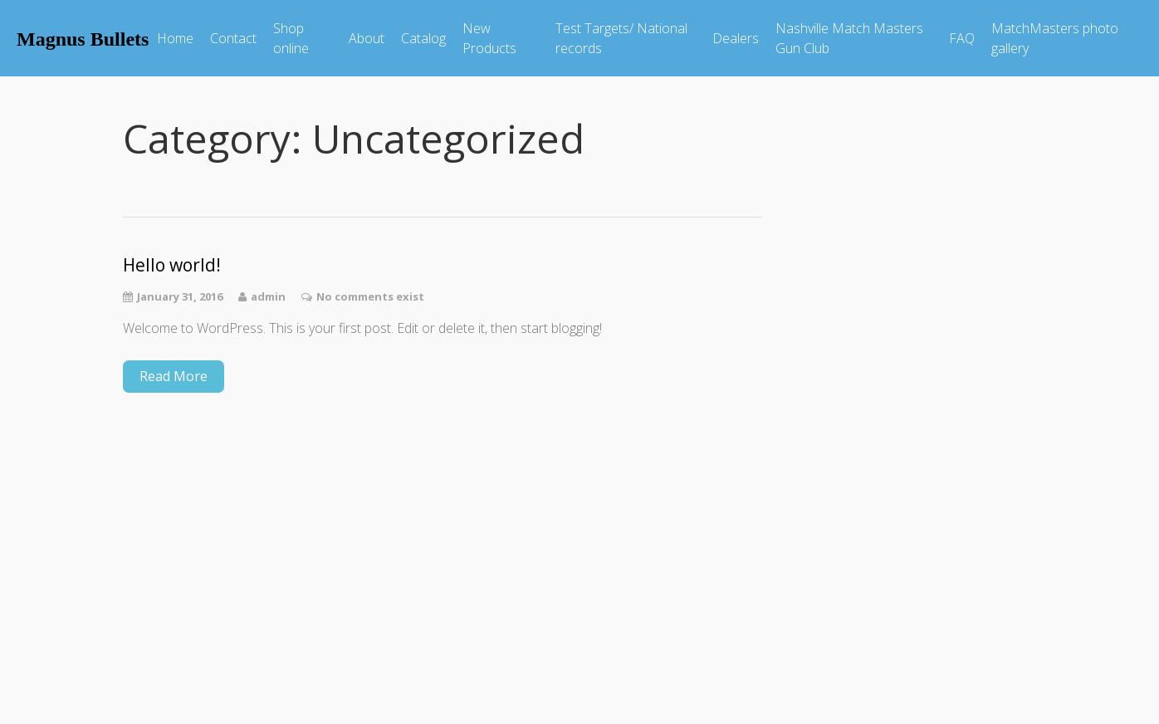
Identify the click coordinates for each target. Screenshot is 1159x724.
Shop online (291, 38)
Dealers (735, 38)
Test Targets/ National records (621, 38)
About (366, 38)
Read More (173, 376)
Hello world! (172, 265)
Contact (233, 38)
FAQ (962, 38)
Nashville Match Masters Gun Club (849, 38)
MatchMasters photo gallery (1054, 38)
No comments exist (370, 296)
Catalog (423, 38)
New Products (489, 38)
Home (175, 38)
